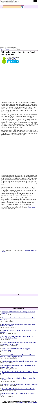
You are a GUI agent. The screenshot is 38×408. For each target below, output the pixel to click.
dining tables (32, 207)
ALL (1, 49)
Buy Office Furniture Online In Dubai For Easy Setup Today (20, 361)
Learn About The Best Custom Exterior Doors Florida (18, 389)
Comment (9, 59)
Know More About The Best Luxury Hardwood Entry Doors (20, 384)
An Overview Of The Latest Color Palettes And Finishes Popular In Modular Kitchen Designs (17, 355)
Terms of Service (32, 402)
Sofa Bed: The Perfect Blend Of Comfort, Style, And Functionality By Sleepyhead (16, 337)
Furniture (7, 49)
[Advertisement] (18, 25)
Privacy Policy (21, 402)
